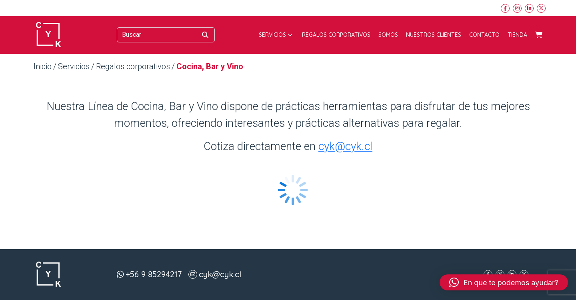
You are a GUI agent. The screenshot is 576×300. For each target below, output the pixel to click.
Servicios (275, 34)
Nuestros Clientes (433, 34)
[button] (504, 282)
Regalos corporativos (336, 34)
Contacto (484, 34)
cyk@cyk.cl (345, 146)
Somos (388, 34)
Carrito (538, 35)
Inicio (43, 66)
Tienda (517, 34)
